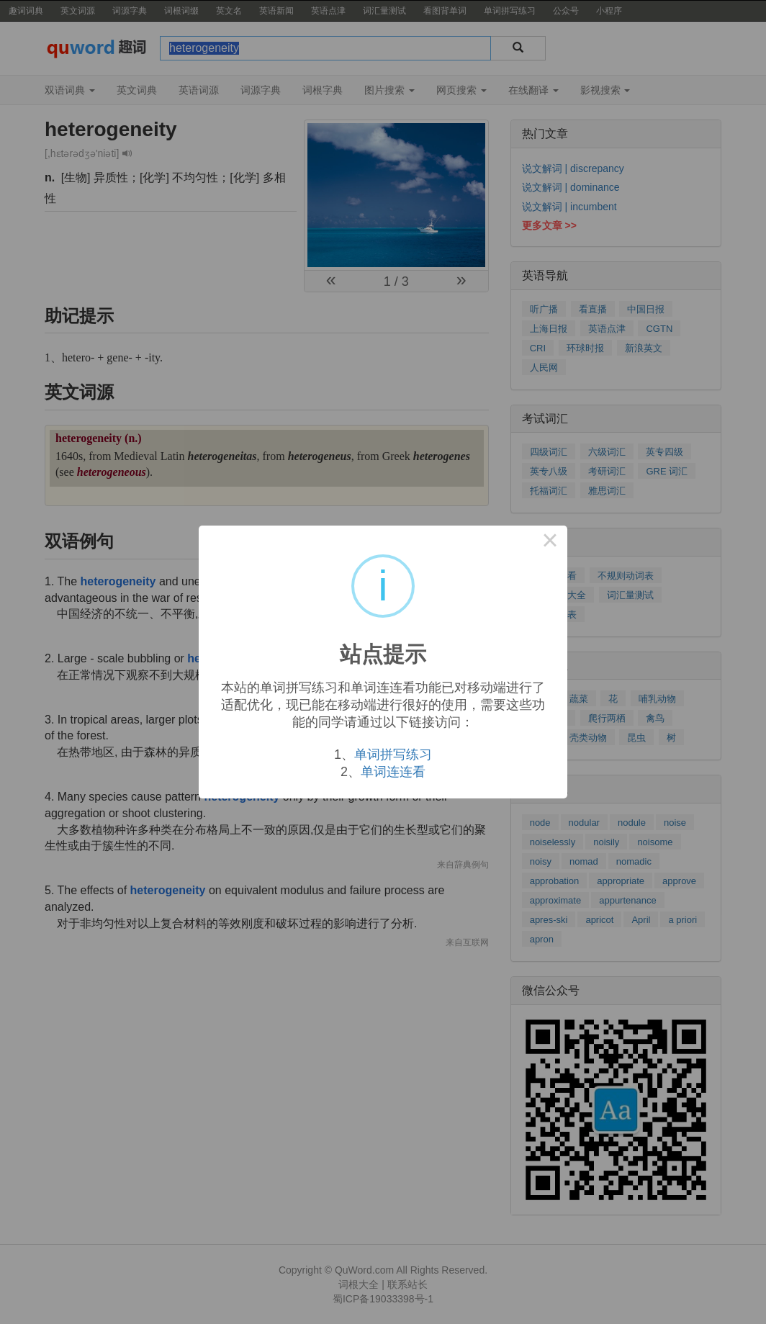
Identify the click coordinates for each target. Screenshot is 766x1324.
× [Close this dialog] (550, 543)
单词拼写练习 (393, 754)
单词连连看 (393, 772)
